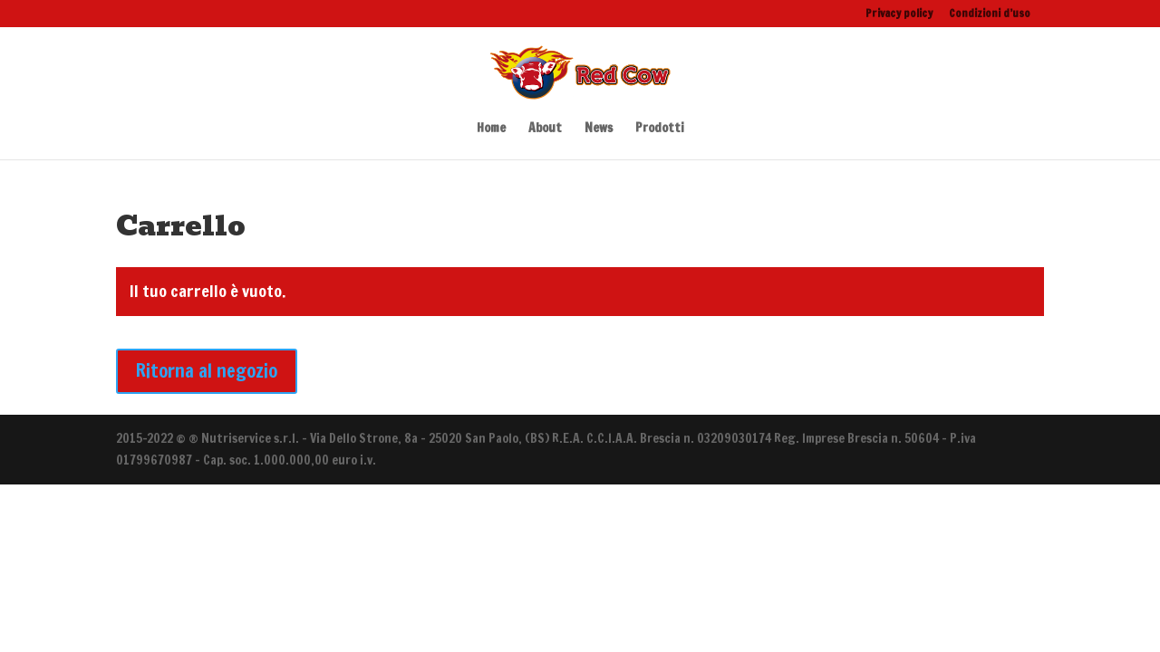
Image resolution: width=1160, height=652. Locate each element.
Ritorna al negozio (206, 371)
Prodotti (659, 129)
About (545, 129)
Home (491, 129)
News (599, 129)
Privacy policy (899, 14)
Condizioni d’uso (989, 14)
